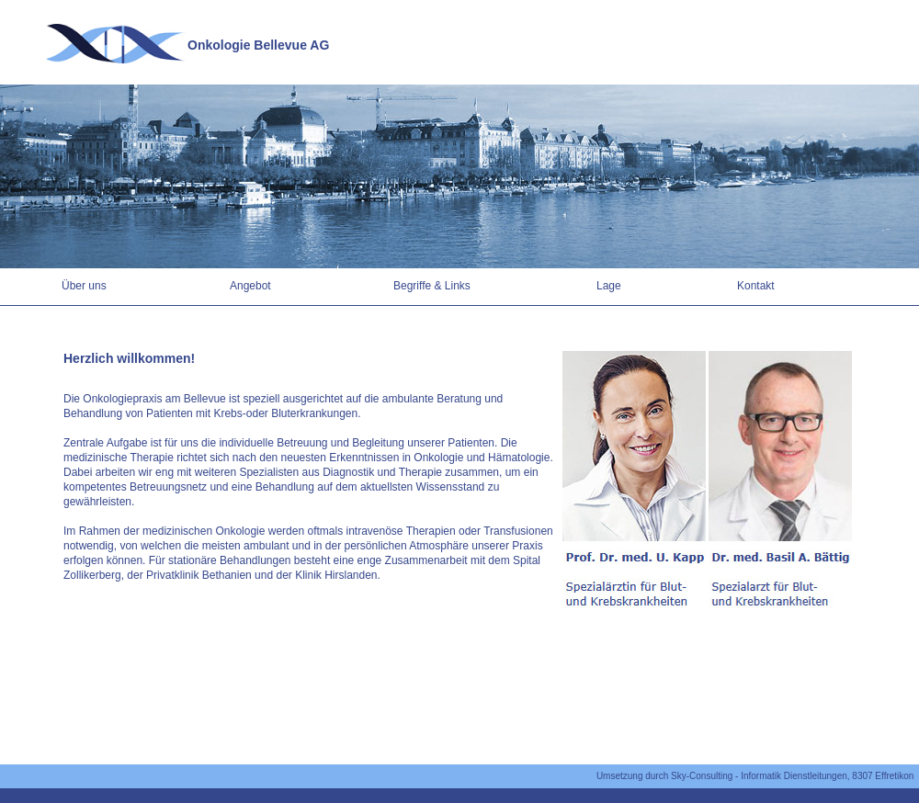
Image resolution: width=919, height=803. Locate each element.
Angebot (250, 285)
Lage (608, 285)
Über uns (84, 285)
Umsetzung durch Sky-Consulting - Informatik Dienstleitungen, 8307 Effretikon (757, 776)
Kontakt (756, 285)
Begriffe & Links (432, 285)
